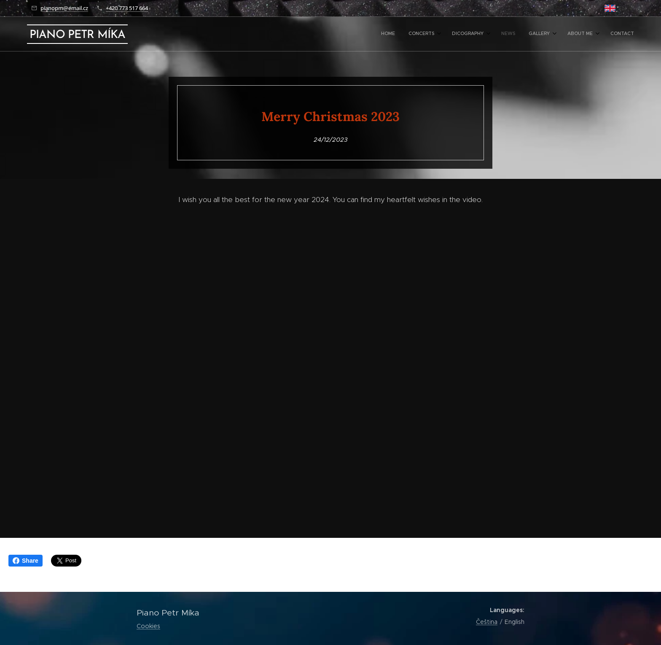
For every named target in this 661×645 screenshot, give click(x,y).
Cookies (148, 626)
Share (25, 560)
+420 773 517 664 (127, 8)
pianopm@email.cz (64, 8)
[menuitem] (538, 34)
